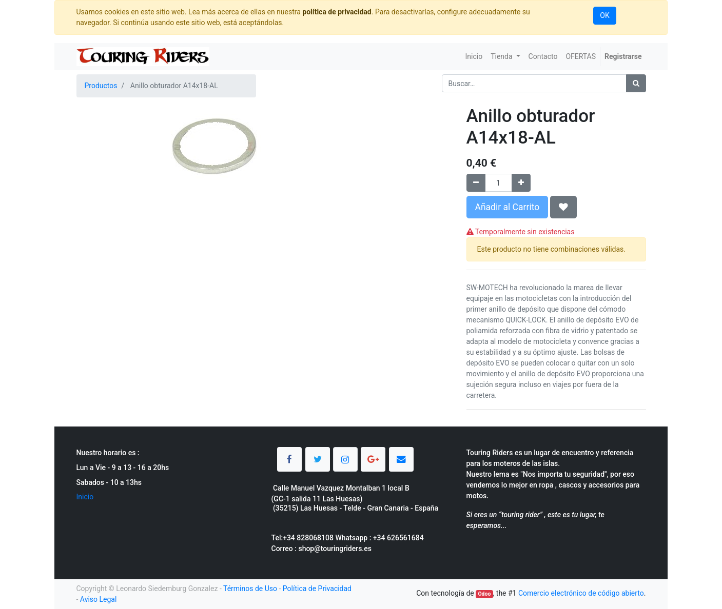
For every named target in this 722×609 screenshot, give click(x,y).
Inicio (85, 497)
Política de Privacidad (317, 588)
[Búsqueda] (636, 83)
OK (604, 15)
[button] (563, 207)
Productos (101, 86)
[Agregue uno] (521, 183)
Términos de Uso (250, 588)
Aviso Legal (98, 599)
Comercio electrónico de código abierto (581, 593)
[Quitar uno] (475, 183)
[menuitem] (473, 56)
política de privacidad (336, 12)
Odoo (484, 594)
